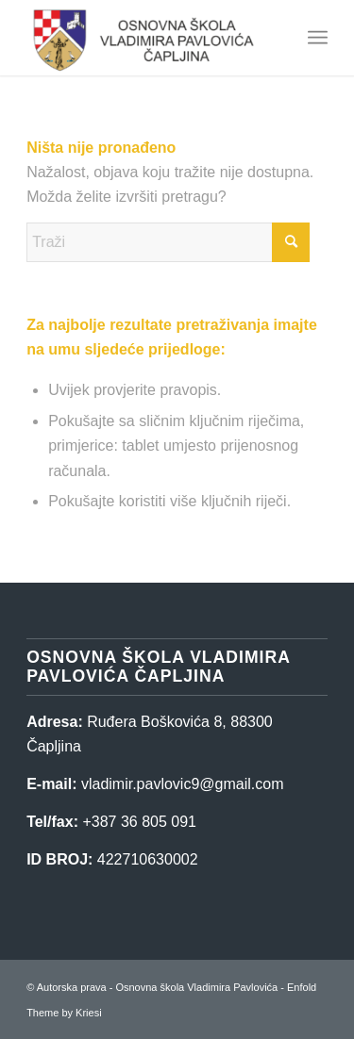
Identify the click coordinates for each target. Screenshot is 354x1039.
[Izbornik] (318, 37)
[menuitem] (318, 37)
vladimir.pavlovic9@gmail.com (182, 784)
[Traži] (168, 242)
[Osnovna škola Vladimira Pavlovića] (146, 37)
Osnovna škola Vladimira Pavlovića (196, 987)
